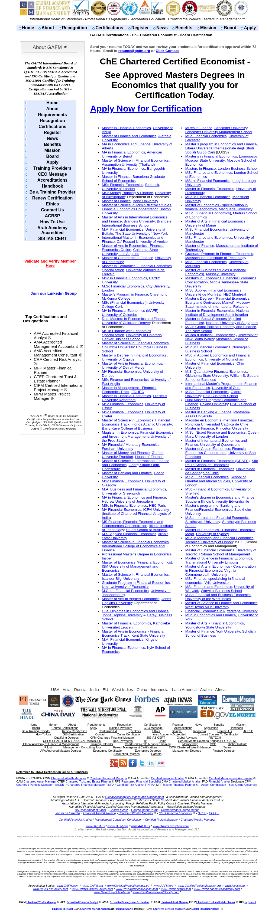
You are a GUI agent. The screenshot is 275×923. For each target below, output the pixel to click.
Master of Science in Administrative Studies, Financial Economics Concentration (137, 207)
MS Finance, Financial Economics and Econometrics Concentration (132, 524)
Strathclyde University (202, 522)
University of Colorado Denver (126, 323)
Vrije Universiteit (218, 583)
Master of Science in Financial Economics (135, 160)
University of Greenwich (121, 493)
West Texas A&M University (207, 607)
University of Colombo (119, 315)
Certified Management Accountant (231, 778)
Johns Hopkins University (122, 615)
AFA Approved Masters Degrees (61, 750)
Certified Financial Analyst (167, 778)
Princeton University (232, 428)
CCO (213, 744)
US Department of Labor (90, 809)
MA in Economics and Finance (126, 144)
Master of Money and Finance (126, 453)
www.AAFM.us (140, 826)
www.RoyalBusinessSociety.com (92, 889)
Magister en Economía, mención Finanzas (219, 420)
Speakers (134, 731)
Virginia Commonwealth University (210, 572)
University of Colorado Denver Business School (132, 337)
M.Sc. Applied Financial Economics (213, 290)
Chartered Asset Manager (40, 781)
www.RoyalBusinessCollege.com (137, 889)
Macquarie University (235, 209)
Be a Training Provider (53, 192)
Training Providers (52, 168)
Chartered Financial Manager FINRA (90, 784)
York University (228, 631)
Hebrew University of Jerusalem (127, 501)
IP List (47, 747)
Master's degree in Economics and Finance (219, 497)
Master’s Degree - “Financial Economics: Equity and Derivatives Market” (217, 300)
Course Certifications (64, 727)
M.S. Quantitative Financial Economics (216, 371)
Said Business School (220, 396)
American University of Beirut (132, 154)
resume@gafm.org (134, 51)
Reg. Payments (123, 740)
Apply (250, 27)
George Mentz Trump (144, 809)
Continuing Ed (108, 731)
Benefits (183, 27)
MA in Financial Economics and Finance (134, 497)
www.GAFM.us (95, 826)
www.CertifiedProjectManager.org (199, 885)
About (47, 27)
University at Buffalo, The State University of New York (135, 231)
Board (230, 27)
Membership (190, 744)
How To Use (52, 222)
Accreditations (52, 180)
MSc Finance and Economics (125, 380)
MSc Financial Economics (122, 185)
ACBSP (52, 216)
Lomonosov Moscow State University (221, 158)
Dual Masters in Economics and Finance (134, 319)
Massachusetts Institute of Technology (215, 258)
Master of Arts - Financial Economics (214, 623)
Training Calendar (101, 744)
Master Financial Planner (179, 784)
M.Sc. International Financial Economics (217, 518)
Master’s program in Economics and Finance (221, 144)
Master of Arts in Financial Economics (132, 363)
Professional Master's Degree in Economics (137, 554)
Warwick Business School (221, 591)
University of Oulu (226, 388)
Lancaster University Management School (218, 132)
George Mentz (118, 809)
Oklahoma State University (206, 376)
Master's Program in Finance (125, 294)
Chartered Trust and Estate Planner (88, 781)
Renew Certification (52, 198)
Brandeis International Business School (136, 223)
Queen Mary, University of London (221, 434)
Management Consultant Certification (118, 819)
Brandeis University (139, 221)
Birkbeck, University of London (131, 187)
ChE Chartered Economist (175, 813)
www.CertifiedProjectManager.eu (128, 885)
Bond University (145, 201)
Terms (227, 747)
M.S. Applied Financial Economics (129, 534)
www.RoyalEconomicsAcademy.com (217, 889)
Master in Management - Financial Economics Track (129, 390)
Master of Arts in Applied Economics (131, 599)
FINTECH (214, 737)
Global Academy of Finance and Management (134, 796)
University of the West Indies (208, 599)
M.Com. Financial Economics (125, 591)
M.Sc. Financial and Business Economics (218, 595)
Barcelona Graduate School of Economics (133, 179)
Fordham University (117, 449)
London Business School (238, 168)
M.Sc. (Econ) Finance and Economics (215, 432)
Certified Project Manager (161, 819)
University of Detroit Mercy (123, 367)
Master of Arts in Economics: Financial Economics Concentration (216, 451)
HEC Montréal (234, 294)
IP (145, 740)
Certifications (109, 27)
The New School (198, 331)
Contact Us (52, 210)
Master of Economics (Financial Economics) (137, 562)
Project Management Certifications (135, 747)
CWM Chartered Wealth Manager (190, 747)
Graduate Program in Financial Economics (136, 583)
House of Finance (149, 457)
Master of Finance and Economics (129, 136)
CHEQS (214, 813)
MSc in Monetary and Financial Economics (219, 538)
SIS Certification (73, 734)
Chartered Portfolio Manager (34, 784)
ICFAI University (156, 510)
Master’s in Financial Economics (211, 156)
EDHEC (137, 392)
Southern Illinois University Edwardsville (217, 501)
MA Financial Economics (121, 371)
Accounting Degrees (127, 753)
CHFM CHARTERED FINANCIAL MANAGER (72, 740)
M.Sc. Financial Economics (207, 392)
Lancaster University (230, 128)
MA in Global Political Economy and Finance (220, 327)
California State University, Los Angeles (130, 252)
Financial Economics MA (205, 611)
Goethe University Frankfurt (132, 455)
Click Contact (167, 51)
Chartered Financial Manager (108, 778)
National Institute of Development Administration (217, 313)
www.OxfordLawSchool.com (171, 826)
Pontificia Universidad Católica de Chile (216, 424)
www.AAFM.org (163, 885)
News (162, 27)
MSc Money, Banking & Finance (127, 193)
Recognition (74, 27)
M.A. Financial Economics (122, 229)
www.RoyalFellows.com (176, 889)
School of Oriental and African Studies (215, 479)
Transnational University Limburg (211, 562)
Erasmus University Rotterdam (134, 398)
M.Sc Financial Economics (123, 286)
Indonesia (199, 731)
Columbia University (118, 347)
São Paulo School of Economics (221, 463)
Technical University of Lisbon (209, 542)
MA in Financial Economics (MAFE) (130, 311)
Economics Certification (108, 750)
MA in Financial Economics (123, 152)
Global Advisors (187, 737)
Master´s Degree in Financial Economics (134, 355)
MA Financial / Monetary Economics (130, 445)
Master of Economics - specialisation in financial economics (216, 207)
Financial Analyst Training (99, 813)
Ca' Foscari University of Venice (142, 242)
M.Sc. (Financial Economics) (208, 213)
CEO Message (52, 174)
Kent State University (148, 635)
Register (140, 27)
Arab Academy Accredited (52, 230)
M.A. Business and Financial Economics (134, 489)
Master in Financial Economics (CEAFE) (217, 461)
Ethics (52, 204)
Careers (156, 753)
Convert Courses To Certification (218, 734)
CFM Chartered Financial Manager (112, 737)
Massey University (220, 274)
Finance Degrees (224, 750)
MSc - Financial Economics (207, 489)
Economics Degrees (148, 750)
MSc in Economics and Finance (210, 615)
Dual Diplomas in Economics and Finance (135, 611)
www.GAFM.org (117, 826)
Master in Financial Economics (126, 128)
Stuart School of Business (146, 530)
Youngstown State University (208, 627)
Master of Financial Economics (126, 623)
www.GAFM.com (67, 885)
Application (211, 727)
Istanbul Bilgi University (120, 579)
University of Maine (200, 225)
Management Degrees (186, 750)
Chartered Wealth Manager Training (148, 744)
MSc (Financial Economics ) (124, 302)
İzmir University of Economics (125, 587)
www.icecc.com (235, 885)
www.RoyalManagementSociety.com (155, 892)
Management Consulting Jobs (82, 747)
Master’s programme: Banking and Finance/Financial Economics (213, 507)
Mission (208, 27)
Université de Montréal (203, 294)
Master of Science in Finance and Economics (221, 603)
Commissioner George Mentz (180, 809)
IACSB (59, 784)
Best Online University (243, 784)
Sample (177, 731)
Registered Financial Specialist (141, 781)
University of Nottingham (224, 359)
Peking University (214, 404)
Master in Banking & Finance (208, 412)
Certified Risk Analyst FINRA (135, 784)
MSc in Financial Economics (124, 278)
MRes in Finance (198, 128)
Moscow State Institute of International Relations (217, 304)
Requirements (52, 114)
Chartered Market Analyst (185, 781)
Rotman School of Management (224, 554)
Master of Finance (116, 201)
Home (28, 27)
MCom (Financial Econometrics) (211, 335)
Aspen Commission (213, 784)
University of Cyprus (118, 359)
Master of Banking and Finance (127, 473)
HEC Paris (157, 505)
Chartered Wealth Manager (68, 778)
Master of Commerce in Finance (127, 258)
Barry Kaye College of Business (127, 428)
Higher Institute (237, 744)
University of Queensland (220, 445)
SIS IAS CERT (52, 238)
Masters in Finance (200, 168)
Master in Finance (116, 177)
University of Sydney (212, 534)
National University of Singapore (232, 323)
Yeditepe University (242, 611)
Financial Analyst (219, 781)
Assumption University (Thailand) (128, 164)
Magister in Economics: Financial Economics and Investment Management (137, 434)
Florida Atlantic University (151, 424)
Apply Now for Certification (146, 108)
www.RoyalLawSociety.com (50, 889)
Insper (107, 558)
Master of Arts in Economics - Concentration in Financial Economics (220, 568)
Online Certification (129, 734)
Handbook (52, 186)
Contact (100, 734)
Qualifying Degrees (66, 737)
